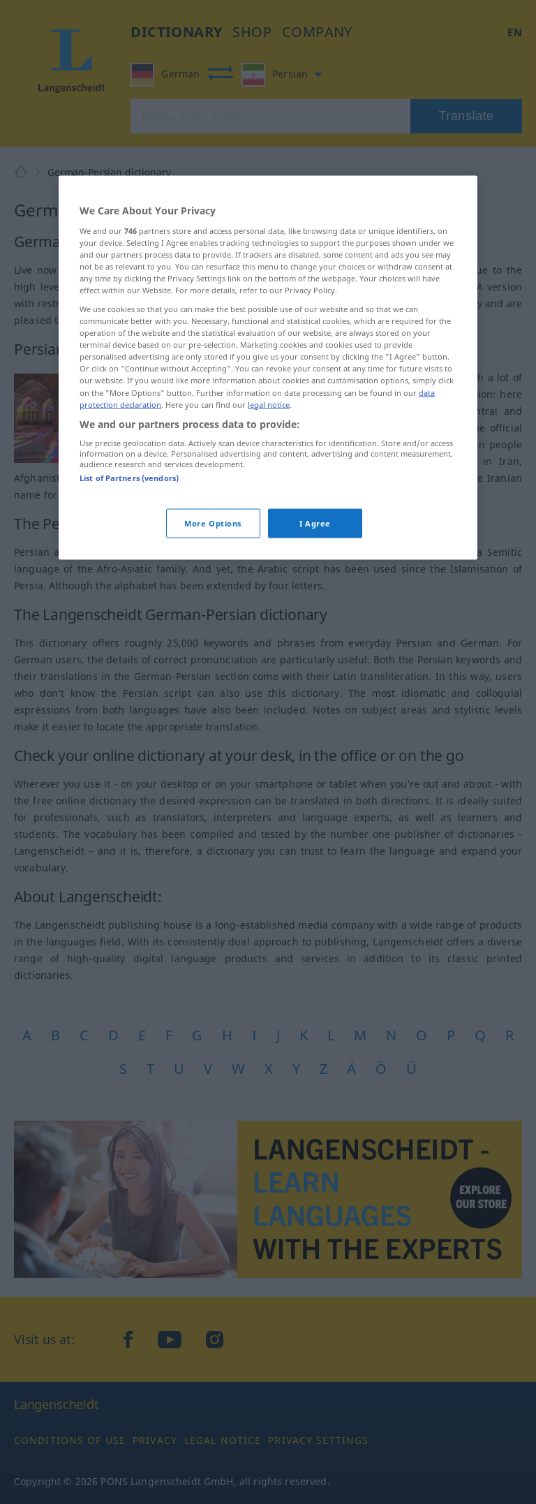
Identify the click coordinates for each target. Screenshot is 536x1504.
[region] (268, 367)
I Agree (315, 522)
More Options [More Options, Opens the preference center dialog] (212, 522)
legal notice (269, 404)
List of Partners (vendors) (129, 478)
